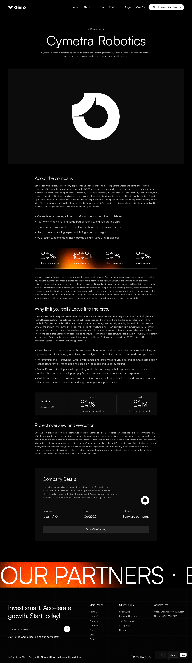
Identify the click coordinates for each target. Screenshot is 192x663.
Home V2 (94, 616)
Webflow (76, 657)
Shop (92, 634)
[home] (17, 7)
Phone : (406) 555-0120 (165, 616)
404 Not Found (126, 621)
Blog (92, 630)
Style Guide (124, 611)
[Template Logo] (158, 654)
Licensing (55, 657)
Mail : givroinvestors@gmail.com (169, 611)
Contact (93, 639)
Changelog (124, 625)
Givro (24, 657)
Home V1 (94, 611)
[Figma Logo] (163, 655)
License (123, 630)
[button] (173, 655)
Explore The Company (96, 529)
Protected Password (128, 616)
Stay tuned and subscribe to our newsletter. (33, 636)
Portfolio (94, 625)
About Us (94, 621)
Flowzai (45, 657)
